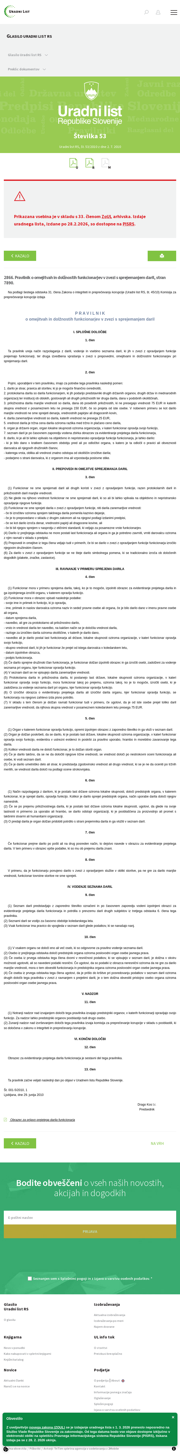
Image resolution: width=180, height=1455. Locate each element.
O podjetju (101, 1380)
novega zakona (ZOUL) (47, 1427)
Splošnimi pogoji (73, 1278)
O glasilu (10, 1320)
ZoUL (107, 216)
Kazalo (20, 255)
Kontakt (99, 1386)
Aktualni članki (14, 1380)
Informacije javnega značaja (113, 1392)
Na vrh (157, 1143)
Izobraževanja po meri (108, 1321)
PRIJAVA (90, 1231)
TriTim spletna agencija (70, 1448)
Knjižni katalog (14, 1359)
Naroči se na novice (17, 1386)
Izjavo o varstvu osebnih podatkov (121, 1278)
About (117, 1380)
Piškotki (35, 1448)
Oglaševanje (102, 1398)
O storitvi (100, 1348)
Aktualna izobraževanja (109, 1315)
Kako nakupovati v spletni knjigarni (27, 1354)
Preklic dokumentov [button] (27, 69)
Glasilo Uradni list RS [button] (28, 55)
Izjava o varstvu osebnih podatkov (117, 1410)
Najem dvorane (104, 1327)
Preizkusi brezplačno (108, 1354)
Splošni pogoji (103, 1404)
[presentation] (90, 1260)
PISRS (128, 224)
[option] (90, 136)
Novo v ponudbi (14, 1348)
